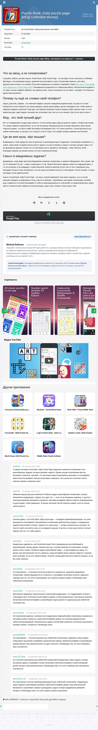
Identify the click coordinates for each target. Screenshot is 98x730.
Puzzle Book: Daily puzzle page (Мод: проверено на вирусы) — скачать (49, 59)
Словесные (26, 43)
